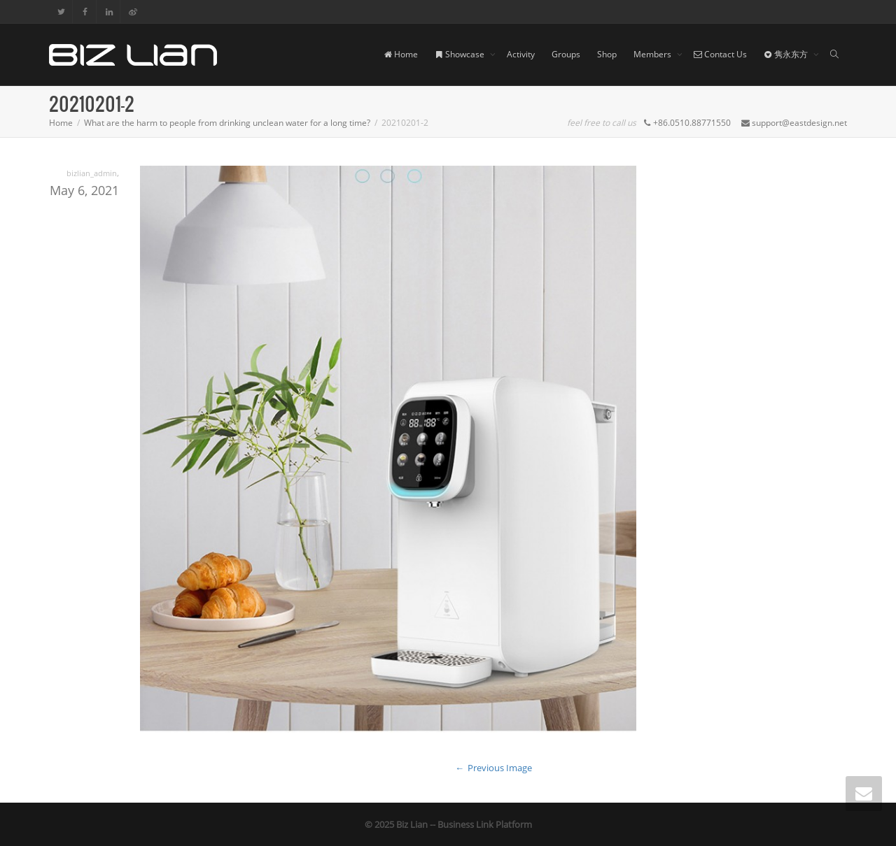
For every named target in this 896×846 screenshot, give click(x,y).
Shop (607, 54)
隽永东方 (787, 54)
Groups (566, 54)
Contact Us (720, 54)
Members (653, 54)
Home (401, 54)
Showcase (460, 54)
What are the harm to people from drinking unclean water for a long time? (227, 123)
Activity (521, 54)
